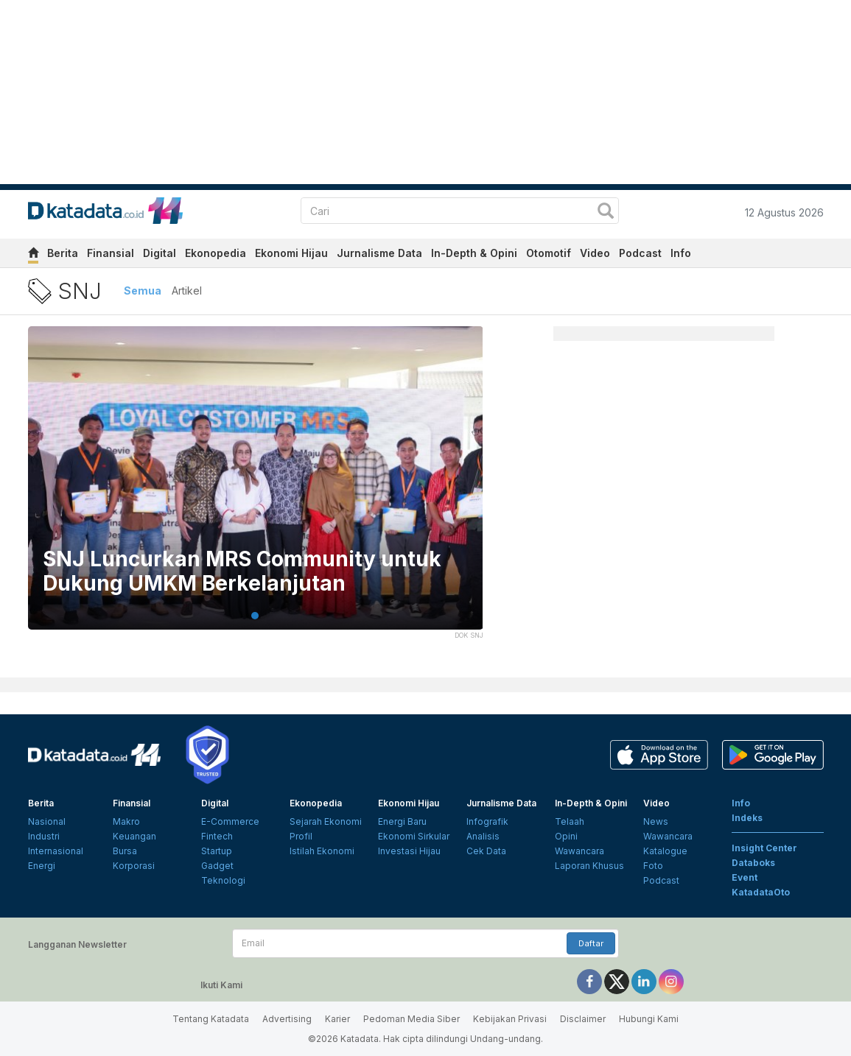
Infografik (487, 821)
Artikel (187, 290)
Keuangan (134, 836)
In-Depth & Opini (474, 253)
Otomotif (548, 253)
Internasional (55, 850)
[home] (33, 255)
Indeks (747, 817)
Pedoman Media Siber (411, 1018)
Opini (566, 836)
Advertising (287, 1018)
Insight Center (764, 847)
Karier (337, 1018)
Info (680, 253)
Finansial (110, 253)
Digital (159, 253)
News (655, 821)
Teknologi (223, 880)
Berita (62, 253)
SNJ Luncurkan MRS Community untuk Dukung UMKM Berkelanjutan (242, 571)
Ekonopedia (215, 253)
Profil (301, 836)
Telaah (569, 821)
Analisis (483, 836)
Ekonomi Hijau (291, 253)
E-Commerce (230, 821)
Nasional (47, 821)
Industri (44, 836)
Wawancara (579, 850)
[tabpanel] (255, 487)
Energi (41, 865)
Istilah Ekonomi (322, 850)
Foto (653, 865)
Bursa (125, 850)
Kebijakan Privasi (510, 1018)
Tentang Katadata (210, 1018)
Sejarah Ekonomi (326, 821)
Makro (126, 821)
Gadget (217, 865)
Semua (142, 290)
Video (595, 253)
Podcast (640, 253)
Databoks (753, 862)
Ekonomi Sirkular (413, 836)
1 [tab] (255, 615)
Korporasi (134, 865)
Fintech (217, 836)
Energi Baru (402, 821)
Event (744, 877)
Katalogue (665, 850)
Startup (216, 850)
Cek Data (486, 850)
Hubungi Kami (649, 1018)
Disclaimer (583, 1018)
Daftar (590, 943)
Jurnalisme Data (379, 253)
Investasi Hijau (409, 850)
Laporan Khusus (589, 865)
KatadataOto (761, 892)
